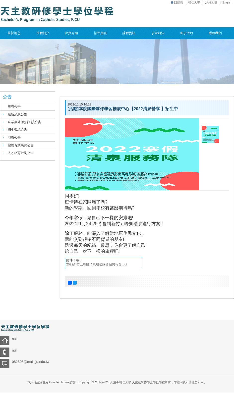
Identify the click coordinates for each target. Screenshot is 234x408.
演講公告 (14, 137)
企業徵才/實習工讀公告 (24, 122)
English (227, 2)
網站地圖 (211, 2)
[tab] (27, 114)
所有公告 (14, 106)
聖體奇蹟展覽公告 (21, 145)
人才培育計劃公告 (21, 153)
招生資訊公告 (17, 130)
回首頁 (178, 2)
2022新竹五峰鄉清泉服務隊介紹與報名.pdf (96, 264)
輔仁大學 (194, 2)
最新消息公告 (17, 114)
